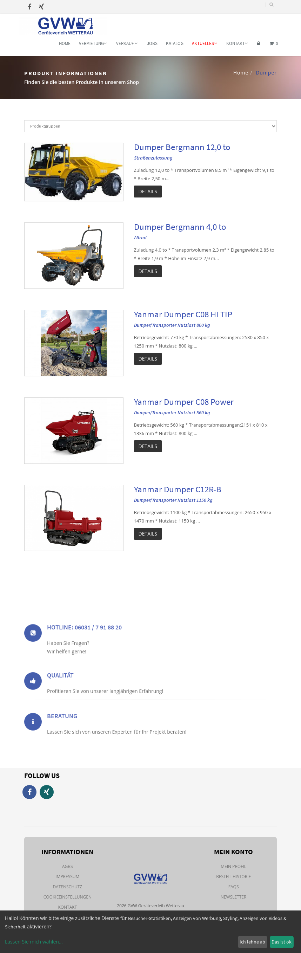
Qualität (60, 686)
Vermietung (93, 43)
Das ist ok (282, 942)
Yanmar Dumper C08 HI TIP (183, 314)
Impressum (67, 877)
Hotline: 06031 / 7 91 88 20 (84, 642)
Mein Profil (233, 866)
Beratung (62, 727)
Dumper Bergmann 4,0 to (180, 226)
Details (148, 191)
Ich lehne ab (252, 942)
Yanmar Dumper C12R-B (177, 489)
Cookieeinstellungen (68, 897)
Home (65, 43)
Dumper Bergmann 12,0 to (182, 147)
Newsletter (234, 897)
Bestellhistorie (233, 877)
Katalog (174, 43)
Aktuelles (204, 43)
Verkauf (127, 43)
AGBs (67, 866)
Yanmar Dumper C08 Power (184, 401)
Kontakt (237, 43)
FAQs (233, 887)
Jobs (152, 43)
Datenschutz (67, 887)
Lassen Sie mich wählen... (34, 941)
